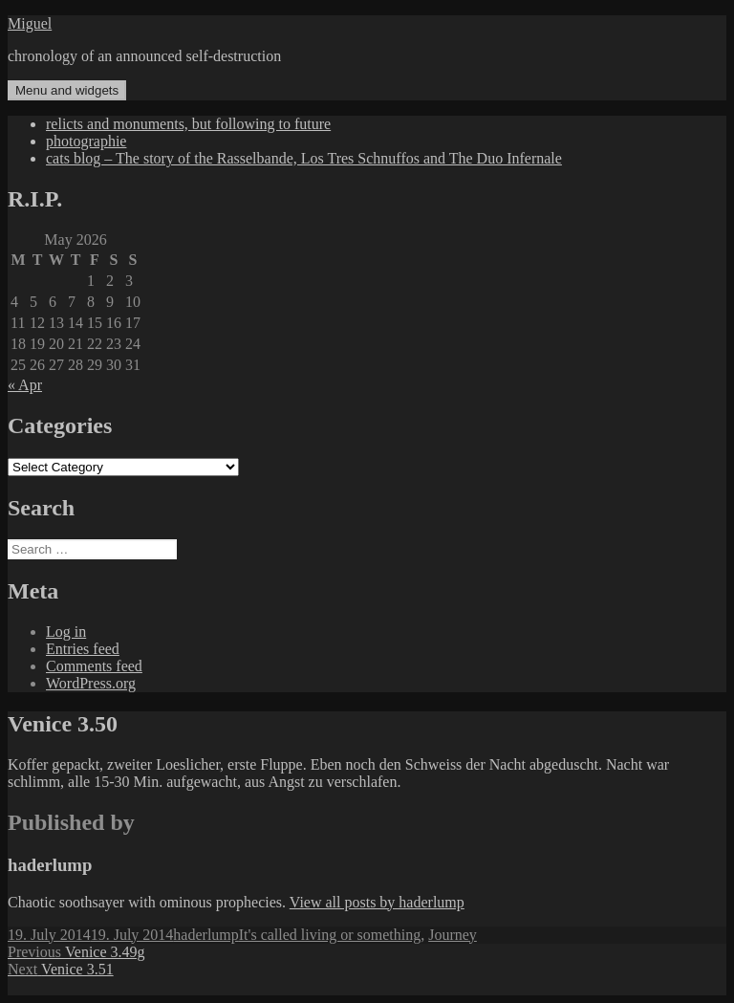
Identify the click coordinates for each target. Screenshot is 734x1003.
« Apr (25, 385)
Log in (66, 631)
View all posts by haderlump (377, 902)
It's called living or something (330, 935)
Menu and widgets (67, 90)
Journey (452, 935)
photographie (86, 141)
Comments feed (94, 666)
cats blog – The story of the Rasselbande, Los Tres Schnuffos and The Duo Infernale (304, 158)
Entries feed (82, 649)
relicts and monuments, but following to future (188, 124)
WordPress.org (91, 683)
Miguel (30, 23)
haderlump (205, 935)
